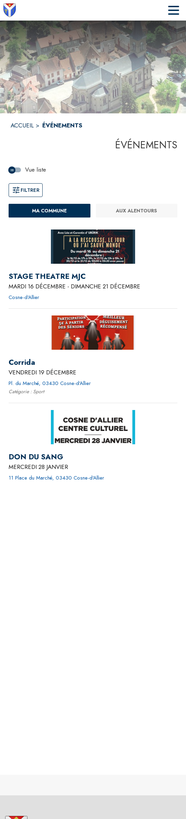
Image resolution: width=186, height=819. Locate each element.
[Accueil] (9, 10)
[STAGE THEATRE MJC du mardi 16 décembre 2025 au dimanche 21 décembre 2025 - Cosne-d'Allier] (47, 276)
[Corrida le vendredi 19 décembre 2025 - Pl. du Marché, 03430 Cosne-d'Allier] (22, 362)
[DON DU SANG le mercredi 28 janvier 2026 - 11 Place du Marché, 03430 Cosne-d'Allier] (36, 457)
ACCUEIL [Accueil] (22, 125)
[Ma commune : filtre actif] (49, 211)
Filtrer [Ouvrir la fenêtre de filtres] (25, 190)
